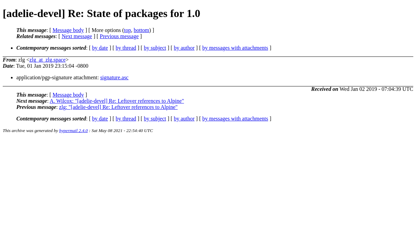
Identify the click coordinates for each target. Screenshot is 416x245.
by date (100, 48)
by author (184, 48)
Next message (77, 36)
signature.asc (114, 77)
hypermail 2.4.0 (73, 130)
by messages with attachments (235, 48)
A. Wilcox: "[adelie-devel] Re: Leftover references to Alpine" (117, 101)
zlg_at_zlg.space (47, 60)
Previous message (119, 36)
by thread (126, 48)
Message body (68, 30)
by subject (155, 48)
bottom (141, 30)
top (127, 30)
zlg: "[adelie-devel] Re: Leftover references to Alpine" (118, 107)
